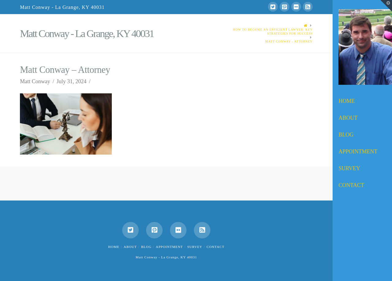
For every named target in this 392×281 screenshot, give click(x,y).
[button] (386, 6)
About (130, 247)
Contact (215, 247)
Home (113, 247)
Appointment (169, 247)
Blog (146, 247)
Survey (194, 247)
